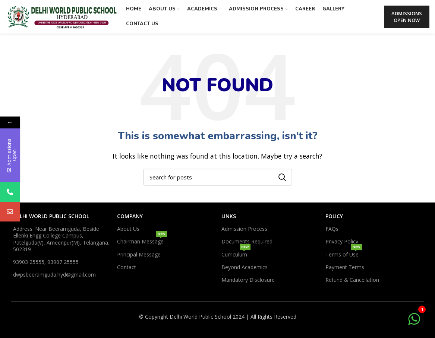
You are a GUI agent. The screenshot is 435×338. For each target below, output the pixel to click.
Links (228, 216)
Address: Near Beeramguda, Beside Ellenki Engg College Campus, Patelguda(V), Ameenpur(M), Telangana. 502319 (61, 239)
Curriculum (235, 253)
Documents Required (246, 241)
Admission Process (244, 228)
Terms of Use (343, 253)
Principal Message (139, 254)
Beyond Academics (244, 267)
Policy (334, 216)
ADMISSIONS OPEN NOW (406, 16)
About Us (128, 228)
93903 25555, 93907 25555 (46, 261)
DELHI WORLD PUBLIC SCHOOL (51, 216)
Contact (126, 267)
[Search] (217, 177)
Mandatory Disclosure (248, 279)
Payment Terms (344, 267)
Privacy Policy (341, 241)
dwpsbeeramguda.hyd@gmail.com (54, 274)
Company (130, 216)
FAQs (331, 228)
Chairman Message (142, 240)
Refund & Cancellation (352, 279)
